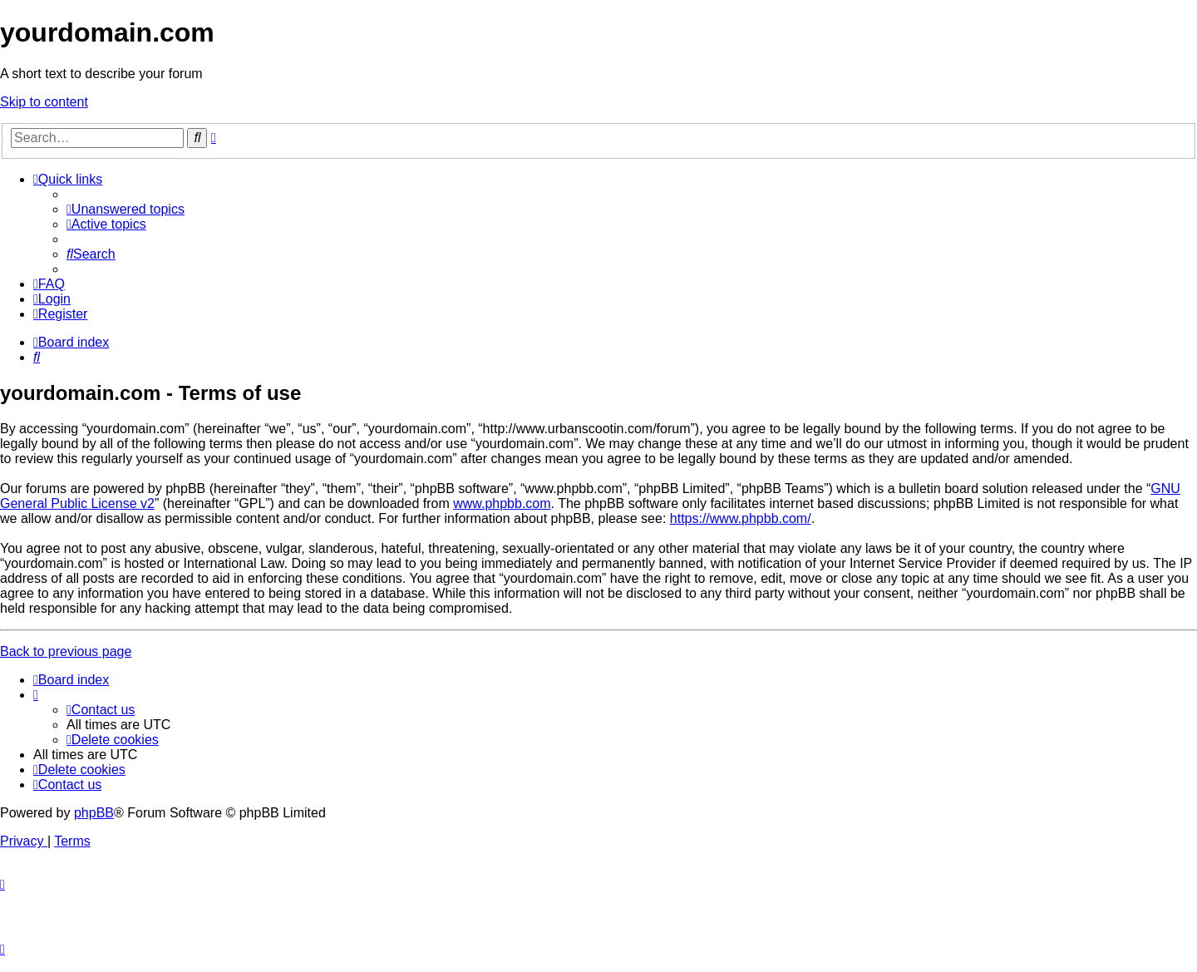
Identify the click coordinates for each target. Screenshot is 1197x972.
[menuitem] (125, 209)
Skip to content (44, 102)
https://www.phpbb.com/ (740, 518)
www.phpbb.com (501, 503)
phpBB (94, 813)
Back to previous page (65, 651)
